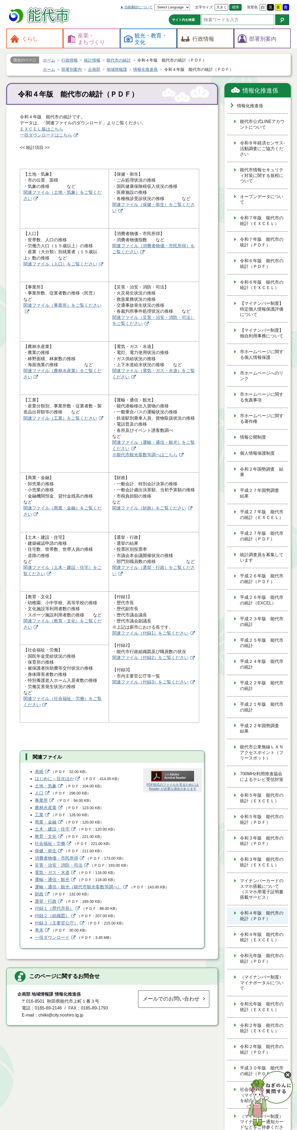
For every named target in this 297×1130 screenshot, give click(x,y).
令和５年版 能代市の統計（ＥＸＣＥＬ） (261, 798)
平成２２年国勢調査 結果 (261, 728)
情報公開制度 (253, 437)
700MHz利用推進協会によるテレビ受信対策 (261, 776)
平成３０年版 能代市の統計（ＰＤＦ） (261, 1071)
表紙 (39, 771)
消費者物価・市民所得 (56, 858)
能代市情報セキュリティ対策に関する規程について (261, 175)
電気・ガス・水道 (52, 872)
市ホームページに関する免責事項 (261, 397)
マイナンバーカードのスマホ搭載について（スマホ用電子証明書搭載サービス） (261, 889)
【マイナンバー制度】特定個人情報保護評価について (261, 309)
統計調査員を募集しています (261, 557)
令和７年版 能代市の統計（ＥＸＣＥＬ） (261, 221)
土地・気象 (46, 786)
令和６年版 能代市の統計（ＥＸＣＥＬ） (261, 285)
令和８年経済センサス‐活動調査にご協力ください (262, 148)
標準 (235, 7)
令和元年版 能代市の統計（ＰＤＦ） (261, 958)
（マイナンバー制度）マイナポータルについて (261, 982)
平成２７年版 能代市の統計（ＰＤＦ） (261, 536)
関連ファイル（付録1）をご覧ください (150, 633)
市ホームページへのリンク (261, 376)
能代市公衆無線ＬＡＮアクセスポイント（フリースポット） (261, 752)
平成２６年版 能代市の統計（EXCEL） (261, 600)
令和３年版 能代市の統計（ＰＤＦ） (261, 841)
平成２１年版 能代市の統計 (261, 707)
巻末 (39, 930)
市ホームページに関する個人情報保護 (261, 354)
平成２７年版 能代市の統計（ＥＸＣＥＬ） (261, 514)
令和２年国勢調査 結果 (261, 472)
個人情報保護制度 (257, 453)
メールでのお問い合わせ (171, 999)
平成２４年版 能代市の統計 (261, 664)
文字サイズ (204, 7)
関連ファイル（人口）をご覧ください (60, 264)
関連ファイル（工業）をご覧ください (60, 418)
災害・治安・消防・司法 (59, 865)
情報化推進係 (260, 90)
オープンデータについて (261, 199)
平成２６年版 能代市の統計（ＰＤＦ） (261, 579)
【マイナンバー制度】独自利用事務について (261, 333)
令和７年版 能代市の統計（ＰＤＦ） (261, 242)
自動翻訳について (138, 7)
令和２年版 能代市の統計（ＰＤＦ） (261, 1049)
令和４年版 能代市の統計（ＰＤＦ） (261, 916)
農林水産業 (46, 807)
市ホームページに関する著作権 (261, 418)
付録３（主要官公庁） (56, 923)
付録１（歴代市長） (54, 908)
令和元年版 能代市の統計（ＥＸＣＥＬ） (261, 1007)
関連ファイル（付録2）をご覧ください (150, 657)
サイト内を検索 (183, 20)
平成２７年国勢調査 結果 (261, 493)
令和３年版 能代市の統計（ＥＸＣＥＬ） (261, 862)
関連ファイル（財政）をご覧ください (149, 508)
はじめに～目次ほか (54, 778)
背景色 (252, 7)
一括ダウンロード (52, 937)
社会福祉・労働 (50, 843)
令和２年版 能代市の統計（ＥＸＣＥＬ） (261, 1028)
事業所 (41, 800)
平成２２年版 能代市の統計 (261, 685)
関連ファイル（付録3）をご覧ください (150, 682)
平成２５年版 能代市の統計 (261, 643)
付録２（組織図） (52, 915)
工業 (39, 814)
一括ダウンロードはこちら (46, 135)
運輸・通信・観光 (52, 879)
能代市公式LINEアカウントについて (262, 124)
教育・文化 (46, 836)
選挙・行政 (46, 901)
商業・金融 (46, 822)
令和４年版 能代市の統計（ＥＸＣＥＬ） (261, 937)
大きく (221, 7)
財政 (39, 894)
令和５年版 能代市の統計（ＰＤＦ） (261, 819)
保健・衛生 (46, 851)
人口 (39, 793)
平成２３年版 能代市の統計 (261, 621)
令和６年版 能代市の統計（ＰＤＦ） (261, 263)
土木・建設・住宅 (52, 829)
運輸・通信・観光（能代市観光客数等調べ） (78, 887)
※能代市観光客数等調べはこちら (144, 454)
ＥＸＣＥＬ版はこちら (41, 129)
